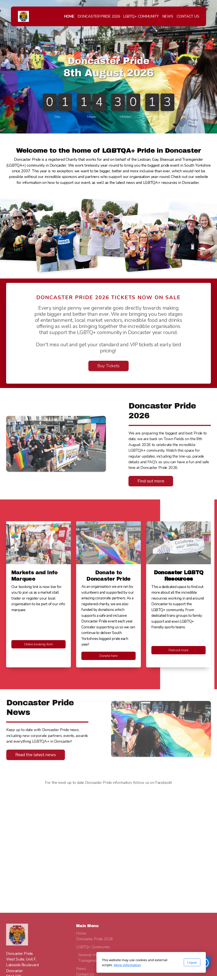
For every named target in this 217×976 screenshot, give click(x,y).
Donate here (108, 655)
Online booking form (38, 644)
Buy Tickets (108, 368)
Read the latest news (37, 755)
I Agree (149, 962)
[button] (203, 962)
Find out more (148, 481)
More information (84, 965)
